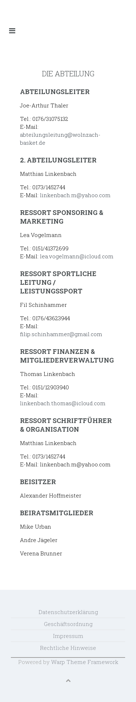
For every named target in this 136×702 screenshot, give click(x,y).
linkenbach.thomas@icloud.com (63, 403)
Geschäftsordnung (68, 623)
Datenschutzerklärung (68, 612)
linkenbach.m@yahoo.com (75, 195)
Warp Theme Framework (84, 661)
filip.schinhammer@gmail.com (61, 334)
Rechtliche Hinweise (68, 647)
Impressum (68, 635)
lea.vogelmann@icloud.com (77, 256)
